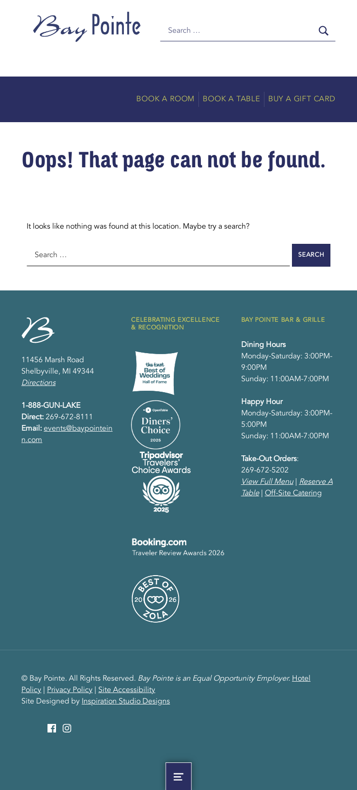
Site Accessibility (126, 690)
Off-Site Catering (293, 493)
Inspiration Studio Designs (126, 701)
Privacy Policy (70, 690)
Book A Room (165, 99)
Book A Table (231, 99)
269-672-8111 (69, 417)
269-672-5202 (265, 470)
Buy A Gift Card (302, 99)
